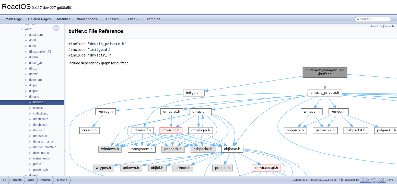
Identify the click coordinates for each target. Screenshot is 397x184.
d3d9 (32, 46)
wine (28, 29)
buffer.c (38, 102)
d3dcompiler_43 (40, 51)
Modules (64, 19)
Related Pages (39, 19)
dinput (33, 85)
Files (133, 19)
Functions (376, 26)
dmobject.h (40, 124)
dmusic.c (39, 130)
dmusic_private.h (44, 147)
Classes (114, 19)
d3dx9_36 (36, 63)
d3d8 (32, 40)
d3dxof (33, 68)
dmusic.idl (40, 136)
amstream (36, 35)
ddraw (33, 74)
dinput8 (34, 91)
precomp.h (40, 169)
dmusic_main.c (43, 141)
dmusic (34, 96)
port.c (37, 164)
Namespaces (88, 19)
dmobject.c (40, 119)
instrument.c (41, 158)
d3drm (33, 57)
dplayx (33, 175)
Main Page (14, 19)
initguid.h (100, 49)
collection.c (40, 113)
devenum (35, 80)
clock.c (38, 108)
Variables (390, 26)
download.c (41, 153)
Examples (152, 19)
